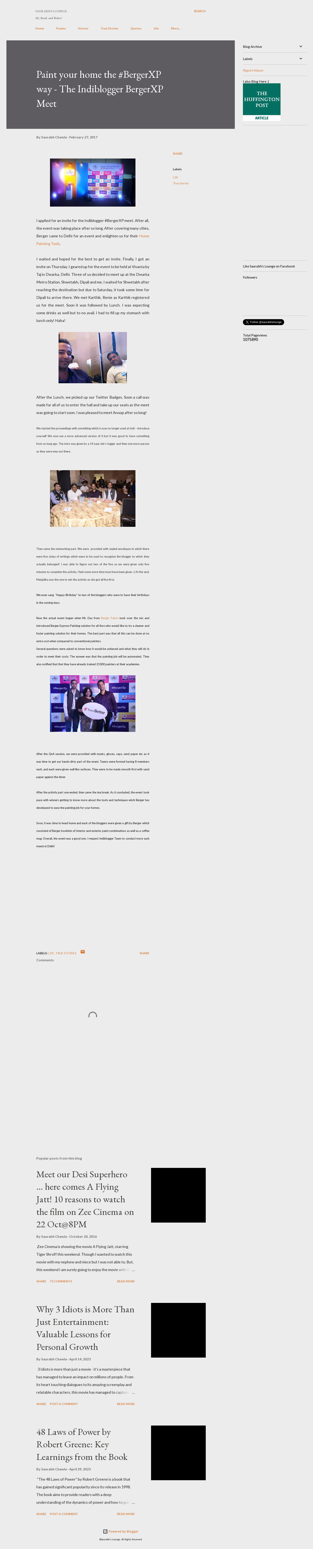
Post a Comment (64, 1404)
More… (176, 28)
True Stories (109, 28)
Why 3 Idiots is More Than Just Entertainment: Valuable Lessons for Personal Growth (85, 1328)
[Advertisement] (86, 1103)
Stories (83, 28)
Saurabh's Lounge (51, 11)
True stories (180, 183)
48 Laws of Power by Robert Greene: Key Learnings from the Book (82, 1444)
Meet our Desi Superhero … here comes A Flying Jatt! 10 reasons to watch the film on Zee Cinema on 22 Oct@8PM (85, 1199)
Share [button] (178, 153)
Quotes (136, 28)
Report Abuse (253, 70)
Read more (126, 1281)
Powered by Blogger (120, 1531)
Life (156, 28)
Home (39, 28)
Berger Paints (109, 618)
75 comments (61, 1281)
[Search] (200, 11)
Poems (61, 28)
